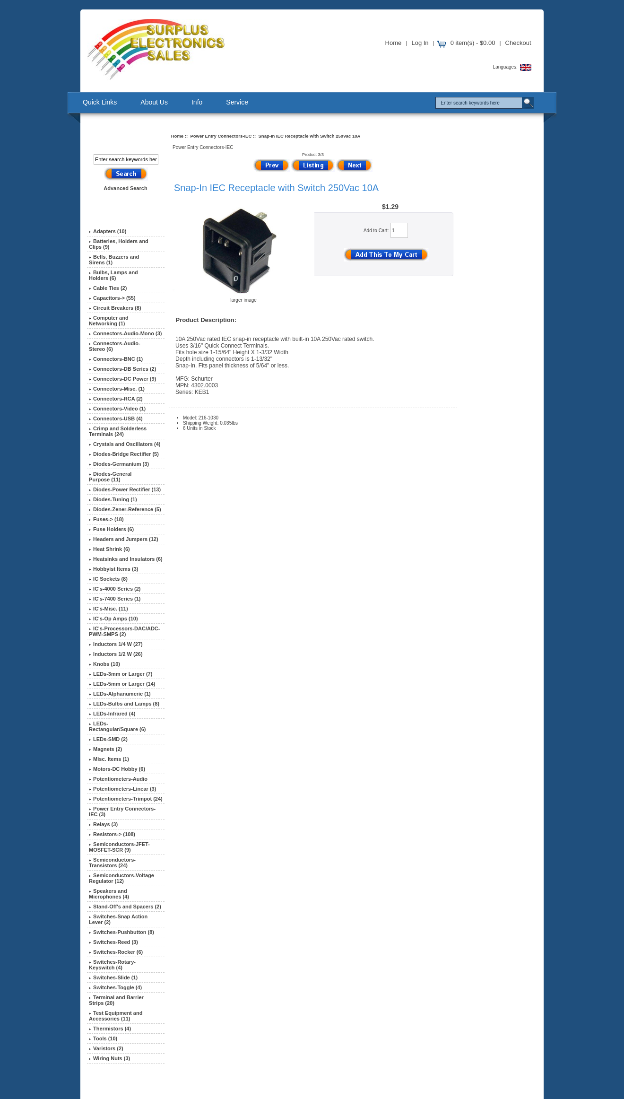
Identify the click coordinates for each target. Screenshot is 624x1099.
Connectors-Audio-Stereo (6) (114, 346)
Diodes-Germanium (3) (119, 464)
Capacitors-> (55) (112, 298)
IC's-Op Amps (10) (113, 618)
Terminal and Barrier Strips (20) (116, 1000)
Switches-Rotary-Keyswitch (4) (112, 964)
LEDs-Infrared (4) (112, 713)
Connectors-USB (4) (116, 418)
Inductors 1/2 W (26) (116, 654)
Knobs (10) (104, 664)
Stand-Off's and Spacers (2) (125, 906)
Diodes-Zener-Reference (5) (125, 509)
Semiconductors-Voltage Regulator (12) (121, 878)
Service (237, 102)
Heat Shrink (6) (109, 549)
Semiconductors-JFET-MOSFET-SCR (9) (119, 847)
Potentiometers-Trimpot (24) (126, 799)
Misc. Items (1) (109, 759)
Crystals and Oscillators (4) (124, 444)
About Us (154, 102)
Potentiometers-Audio (118, 779)
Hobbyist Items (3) (113, 569)
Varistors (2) (106, 1048)
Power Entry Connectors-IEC (220, 136)
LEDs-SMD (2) (108, 739)
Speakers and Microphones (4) (109, 893)
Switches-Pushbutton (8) (121, 932)
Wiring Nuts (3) (109, 1058)
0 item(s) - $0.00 (473, 42)
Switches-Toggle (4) (115, 987)
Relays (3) (103, 824)
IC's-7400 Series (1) (114, 599)
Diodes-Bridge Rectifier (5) (124, 454)
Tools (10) (103, 1038)
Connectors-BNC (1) (116, 359)
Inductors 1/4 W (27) (116, 644)
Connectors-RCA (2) (116, 398)
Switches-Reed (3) (113, 942)
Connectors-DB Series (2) (122, 369)
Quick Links (100, 102)
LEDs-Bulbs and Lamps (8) (124, 703)
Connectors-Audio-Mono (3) (125, 333)
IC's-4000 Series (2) (114, 589)
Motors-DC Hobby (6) (117, 769)
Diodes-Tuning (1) (113, 499)
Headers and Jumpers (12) (123, 539)
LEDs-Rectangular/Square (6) (117, 726)
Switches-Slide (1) (113, 977)
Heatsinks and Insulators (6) (126, 559)
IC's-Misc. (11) (108, 608)
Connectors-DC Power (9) (122, 379)
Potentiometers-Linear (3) (122, 789)
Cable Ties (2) (108, 288)
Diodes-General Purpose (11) (110, 476)
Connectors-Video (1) (117, 408)
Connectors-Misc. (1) (117, 389)
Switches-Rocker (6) (116, 952)
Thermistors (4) (110, 1028)
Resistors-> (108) (112, 834)
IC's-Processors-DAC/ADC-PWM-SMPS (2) (124, 631)
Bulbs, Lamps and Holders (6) (113, 275)
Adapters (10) (107, 231)
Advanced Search (125, 188)
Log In (419, 42)
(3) (122, 811)
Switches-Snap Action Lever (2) (118, 919)
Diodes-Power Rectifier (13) (125, 489)
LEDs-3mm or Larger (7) (120, 674)
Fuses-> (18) (106, 519)
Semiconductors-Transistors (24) (112, 862)
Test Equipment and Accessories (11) (115, 1015)
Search (118, 138)
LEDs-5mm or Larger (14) (122, 684)
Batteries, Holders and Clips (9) (118, 244)
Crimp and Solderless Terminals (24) (118, 431)
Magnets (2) (105, 749)
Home (393, 42)
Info (196, 102)
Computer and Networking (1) (109, 320)
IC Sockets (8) (108, 579)
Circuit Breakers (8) (115, 308)
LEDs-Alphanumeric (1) (120, 694)
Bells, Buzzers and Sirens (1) (114, 259)
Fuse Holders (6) (111, 529)
